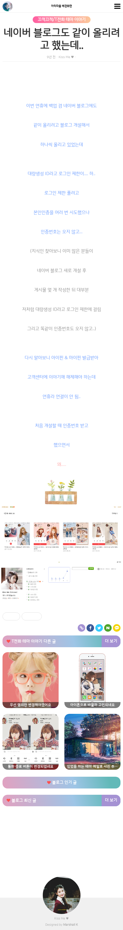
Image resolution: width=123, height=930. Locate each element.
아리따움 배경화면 (61, 6)
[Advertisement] (61, 846)
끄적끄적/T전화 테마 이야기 (62, 19)
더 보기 (111, 641)
